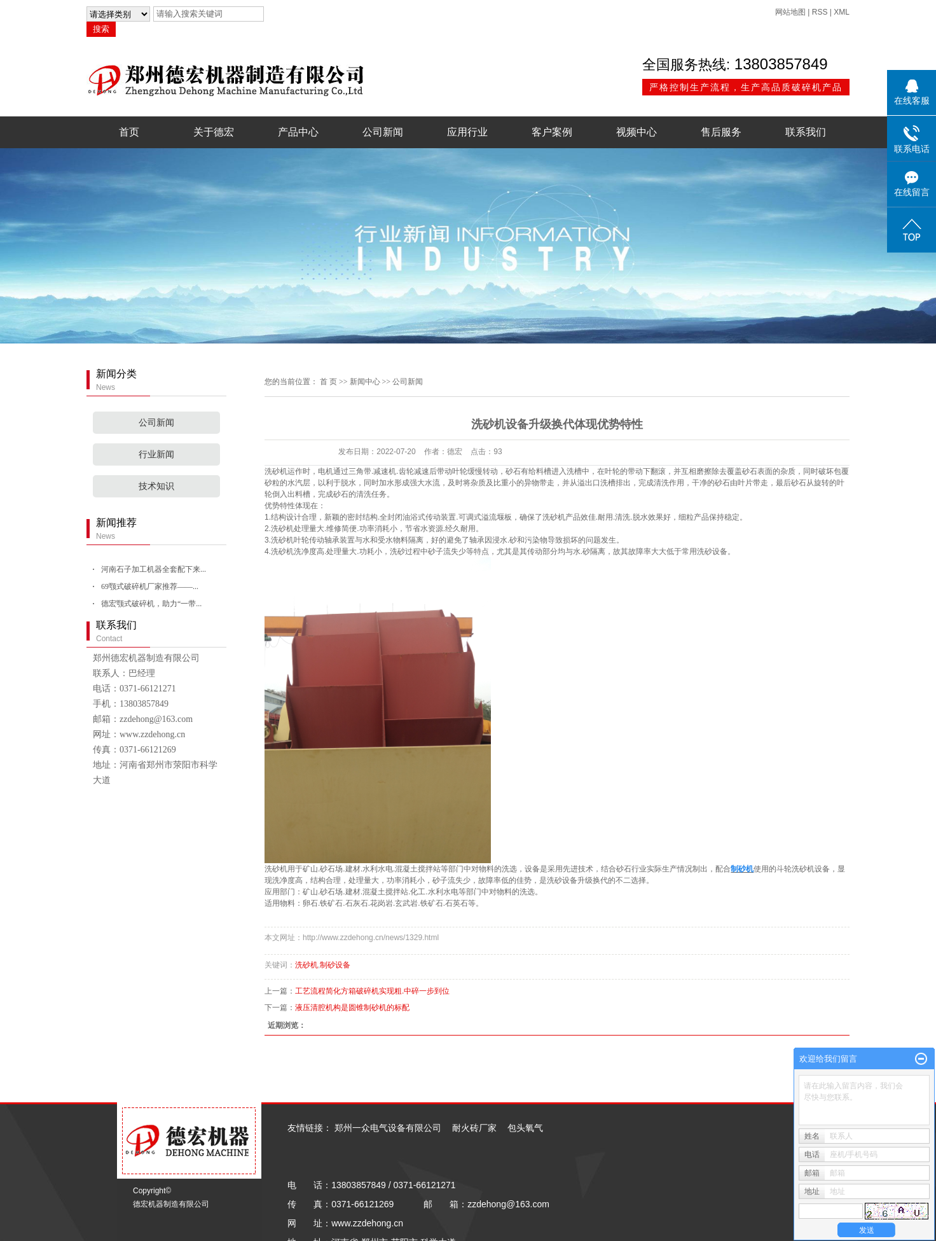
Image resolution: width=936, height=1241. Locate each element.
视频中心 (636, 132)
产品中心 (298, 132)
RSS (820, 12)
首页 (129, 132)
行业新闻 (156, 454)
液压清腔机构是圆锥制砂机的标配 (352, 1007)
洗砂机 (276, 471)
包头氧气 (525, 1128)
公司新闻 (382, 132)
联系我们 (805, 132)
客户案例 (552, 132)
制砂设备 (335, 964)
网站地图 (790, 12)
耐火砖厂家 (474, 1128)
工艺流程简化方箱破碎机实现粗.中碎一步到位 (372, 991)
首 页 (328, 381)
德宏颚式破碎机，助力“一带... (151, 603)
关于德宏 (213, 132)
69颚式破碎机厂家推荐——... (149, 586)
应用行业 (467, 132)
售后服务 (721, 132)
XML (842, 12)
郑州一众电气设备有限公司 (387, 1128)
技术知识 (156, 486)
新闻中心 (365, 381)
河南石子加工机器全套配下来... (153, 569)
